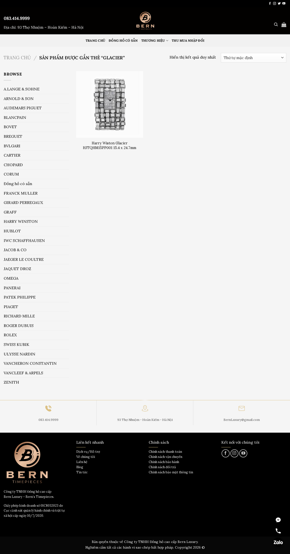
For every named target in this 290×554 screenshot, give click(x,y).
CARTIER (12, 155)
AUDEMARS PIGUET (23, 107)
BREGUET (13, 136)
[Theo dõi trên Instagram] (274, 3)
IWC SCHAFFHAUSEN (24, 240)
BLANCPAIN (15, 117)
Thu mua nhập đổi (188, 40)
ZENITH (11, 382)
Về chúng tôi (85, 457)
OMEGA (11, 278)
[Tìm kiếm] (276, 24)
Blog (79, 467)
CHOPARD (13, 164)
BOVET (10, 126)
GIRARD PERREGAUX (23, 202)
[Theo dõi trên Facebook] (269, 3)
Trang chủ (17, 58)
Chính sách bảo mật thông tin (171, 472)
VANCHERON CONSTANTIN (30, 363)
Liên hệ (81, 462)
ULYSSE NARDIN (19, 354)
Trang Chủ (95, 40)
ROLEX (10, 334)
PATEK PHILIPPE (20, 297)
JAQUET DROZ (17, 268)
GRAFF (10, 212)
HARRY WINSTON (21, 221)
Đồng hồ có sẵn (123, 40)
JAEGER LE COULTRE (24, 259)
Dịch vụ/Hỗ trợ (88, 452)
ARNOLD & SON (19, 98)
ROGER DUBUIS (19, 325)
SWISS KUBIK (16, 344)
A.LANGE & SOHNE (22, 89)
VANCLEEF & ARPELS (23, 372)
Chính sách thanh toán (165, 452)
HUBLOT (12, 230)
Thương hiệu (154, 40)
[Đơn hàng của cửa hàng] (253, 58)
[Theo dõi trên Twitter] (279, 3)
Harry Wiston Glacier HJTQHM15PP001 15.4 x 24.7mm (109, 145)
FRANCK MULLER (21, 193)
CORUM (11, 174)
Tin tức (82, 472)
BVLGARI (12, 145)
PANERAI (12, 287)
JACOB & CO (15, 249)
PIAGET (11, 306)
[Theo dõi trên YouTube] (283, 3)
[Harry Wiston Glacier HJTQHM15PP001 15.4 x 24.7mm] (109, 104)
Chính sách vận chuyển (165, 457)
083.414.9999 (17, 18)
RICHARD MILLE (19, 316)
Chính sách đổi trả (162, 467)
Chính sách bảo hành (164, 462)
